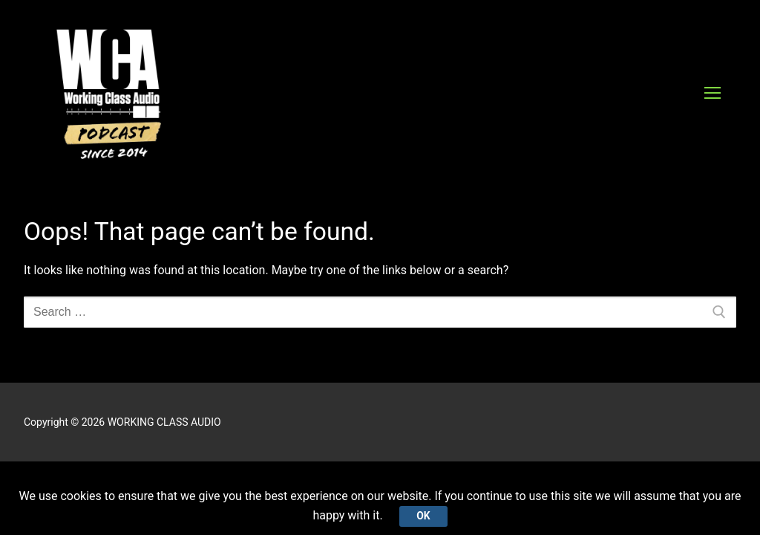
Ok (423, 516)
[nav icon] (712, 92)
